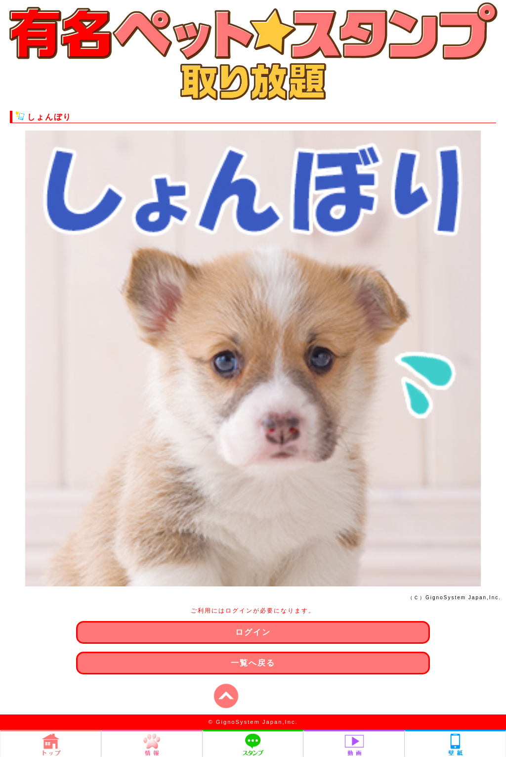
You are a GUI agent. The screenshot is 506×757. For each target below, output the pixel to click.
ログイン (253, 632)
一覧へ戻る (253, 663)
